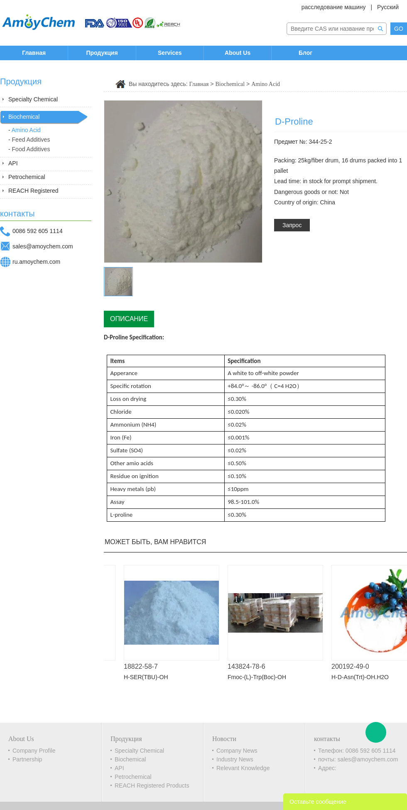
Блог (305, 52)
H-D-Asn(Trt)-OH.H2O (363, 677)
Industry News (234, 759)
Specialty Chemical (33, 99)
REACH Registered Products (152, 785)
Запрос (292, 225)
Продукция (102, 52)
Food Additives (31, 149)
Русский (388, 7)
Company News (236, 750)
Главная (34, 52)
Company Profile (34, 750)
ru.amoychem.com (36, 261)
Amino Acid (26, 130)
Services (170, 52)
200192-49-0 (354, 666)
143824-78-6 (250, 666)
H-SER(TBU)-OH (149, 677)
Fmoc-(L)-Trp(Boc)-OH (260, 677)
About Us (237, 52)
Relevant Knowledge (243, 768)
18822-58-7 (144, 666)
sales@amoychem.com (42, 246)
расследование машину (334, 7)
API (13, 163)
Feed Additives (31, 139)
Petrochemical (26, 177)
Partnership (27, 759)
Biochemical (23, 116)
